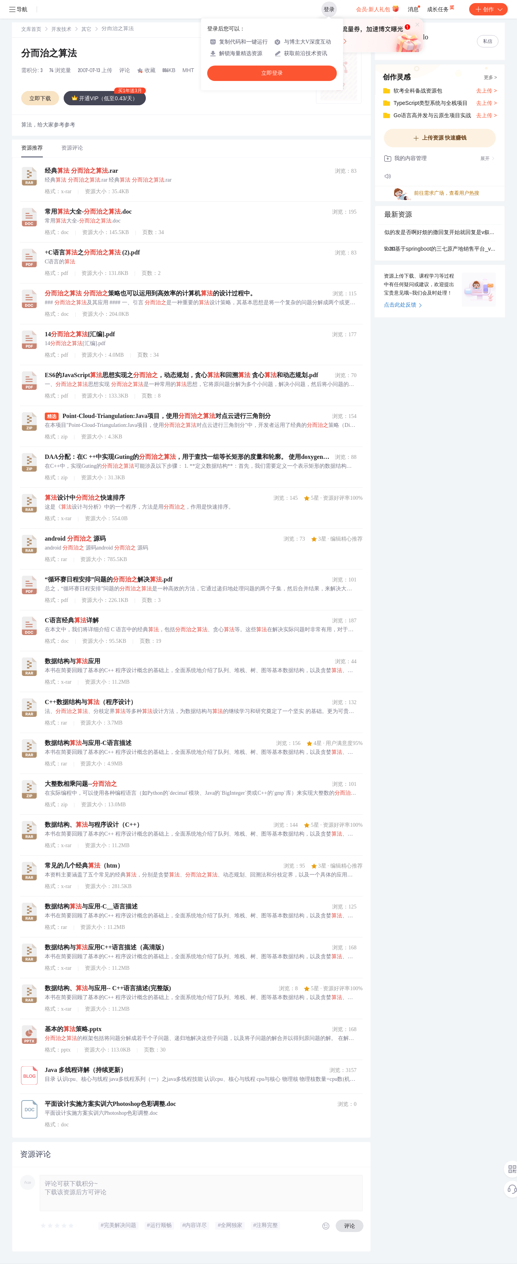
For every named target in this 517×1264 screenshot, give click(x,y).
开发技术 (61, 29)
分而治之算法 (49, 54)
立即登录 (272, 73)
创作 (488, 9)
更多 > (490, 78)
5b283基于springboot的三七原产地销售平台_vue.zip (439, 249)
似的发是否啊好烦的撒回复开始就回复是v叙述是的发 (439, 233)
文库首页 (31, 29)
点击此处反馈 (403, 305)
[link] (31, 29)
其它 (86, 29)
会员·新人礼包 (377, 8)
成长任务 (441, 7)
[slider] (57, 1226)
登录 (329, 9)
